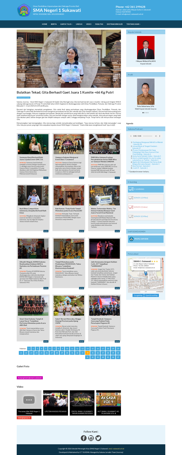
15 (93, 345)
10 (67, 345)
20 (118, 345)
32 (77, 349)
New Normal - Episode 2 (141, 164)
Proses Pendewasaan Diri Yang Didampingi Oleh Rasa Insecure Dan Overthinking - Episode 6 (146, 150)
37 (103, 349)
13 (82, 345)
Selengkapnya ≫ (24, 414)
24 (36, 349)
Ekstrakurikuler (115, 23)
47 (118, 354)
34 (87, 349)
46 (113, 354)
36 (98, 349)
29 (62, 349)
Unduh (79, 23)
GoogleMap (138, 293)
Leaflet (143, 289)
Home (44, 23)
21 (21, 349)
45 (108, 354)
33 (82, 349)
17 (103, 345)
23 (31, 349)
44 (103, 354)
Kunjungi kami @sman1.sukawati (30, 374)
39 (113, 349)
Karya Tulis (65, 23)
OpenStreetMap (151, 289)
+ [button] (131, 258)
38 (108, 349)
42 (93, 354)
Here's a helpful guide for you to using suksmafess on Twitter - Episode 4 (147, 157)
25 (41, 349)
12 (77, 345)
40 (118, 349)
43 (98, 354)
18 (108, 345)
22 (26, 349)
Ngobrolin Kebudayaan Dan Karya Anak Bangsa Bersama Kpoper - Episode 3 (147, 161)
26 (47, 349)
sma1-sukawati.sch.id (116, 445)
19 (113, 345)
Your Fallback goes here (145, 134)
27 (52, 349)
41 (87, 354)
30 (67, 349)
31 (72, 349)
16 (98, 345)
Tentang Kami (132, 23)
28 (57, 349)
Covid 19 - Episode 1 (140, 166)
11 (72, 345)
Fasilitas (99, 23)
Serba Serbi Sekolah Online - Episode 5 (147, 154)
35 (93, 349)
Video (88, 23)
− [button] (131, 262)
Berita (54, 23)
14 (87, 345)
